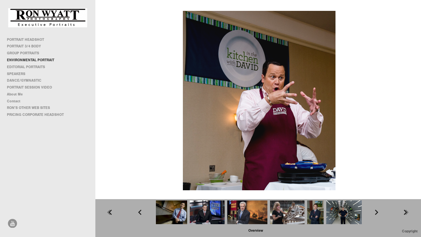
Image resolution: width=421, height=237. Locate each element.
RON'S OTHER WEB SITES (31, 108)
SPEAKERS (16, 74)
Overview (255, 230)
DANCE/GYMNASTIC (24, 80)
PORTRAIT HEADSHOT (25, 40)
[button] (255, 230)
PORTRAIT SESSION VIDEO (29, 87)
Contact (13, 101)
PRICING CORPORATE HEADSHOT (35, 115)
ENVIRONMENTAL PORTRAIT (30, 60)
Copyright (410, 231)
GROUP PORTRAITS (23, 53)
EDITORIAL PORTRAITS (26, 67)
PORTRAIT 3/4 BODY (24, 46)
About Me (15, 94)
